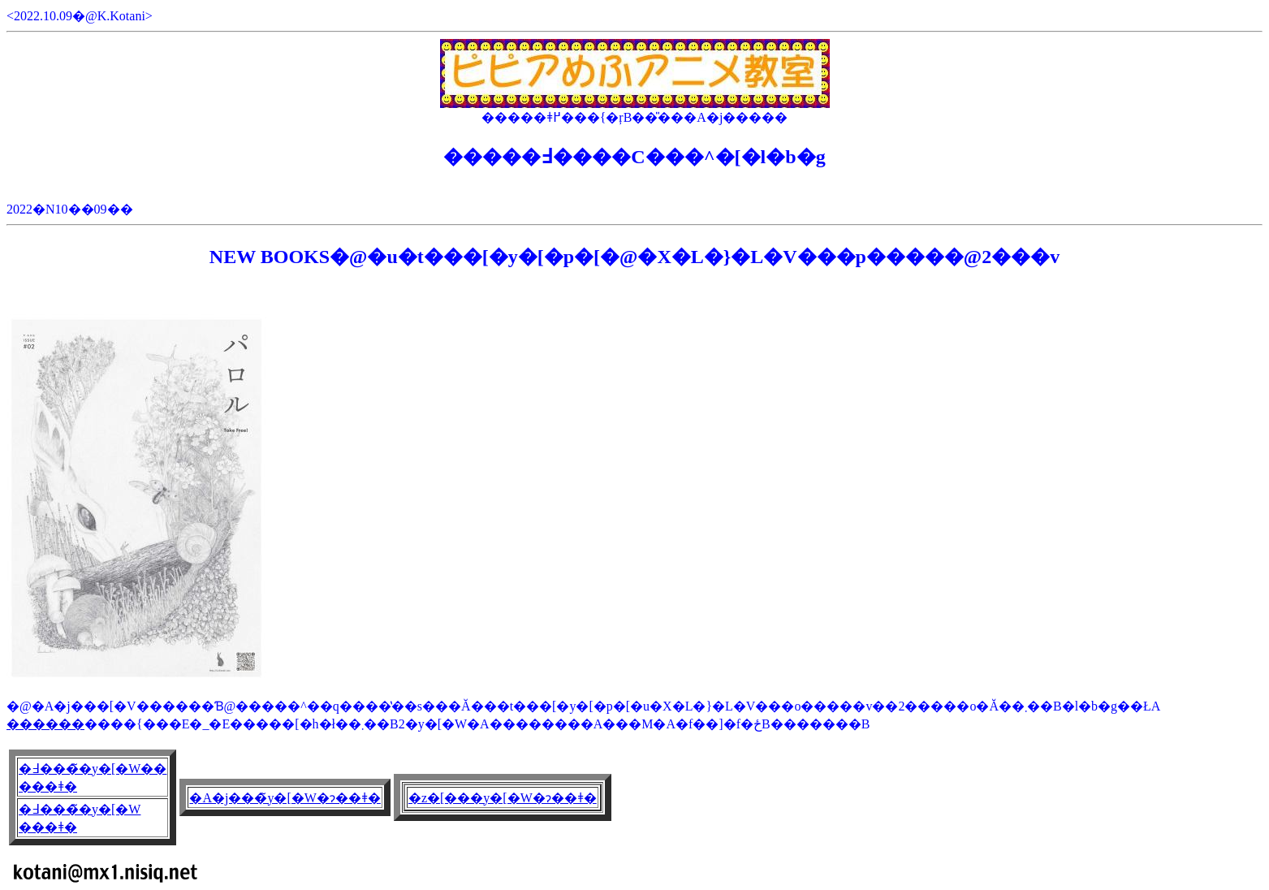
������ (45, 724)
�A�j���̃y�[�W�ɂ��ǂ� (284, 798)
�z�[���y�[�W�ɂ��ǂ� (502, 798)
